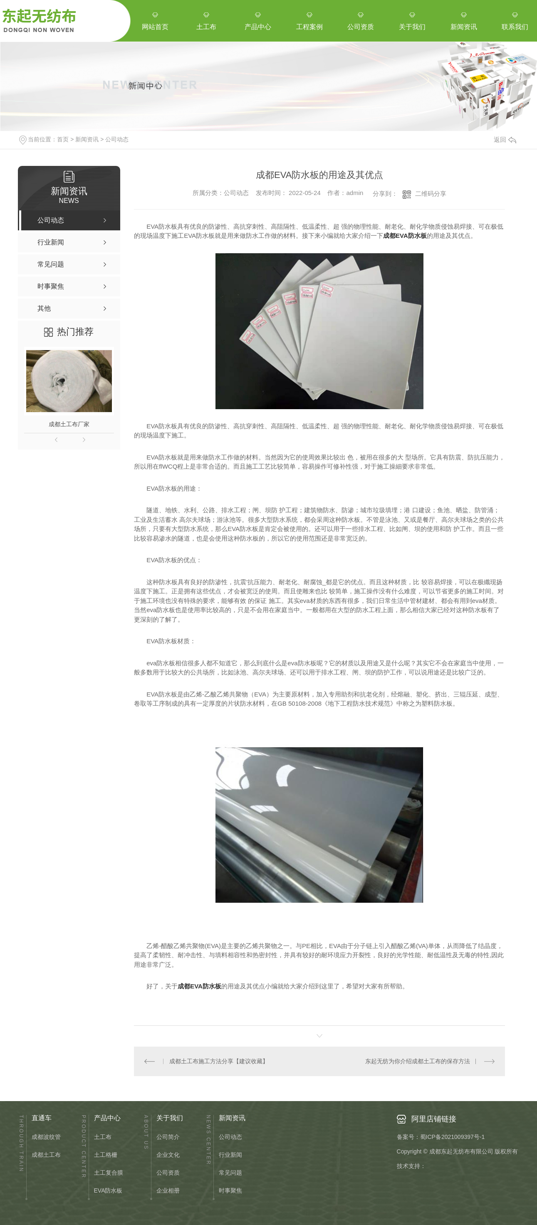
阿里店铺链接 (433, 1119)
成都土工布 (46, 1155)
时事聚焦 (230, 1191)
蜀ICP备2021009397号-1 (452, 1137)
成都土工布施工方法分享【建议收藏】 (218, 1061)
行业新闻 (230, 1155)
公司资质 (168, 1173)
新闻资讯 (87, 139)
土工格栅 (105, 1155)
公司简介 (168, 1137)
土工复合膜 (108, 1173)
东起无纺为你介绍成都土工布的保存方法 (417, 1061)
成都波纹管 (46, 1137)
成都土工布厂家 (69, 424)
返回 (505, 139)
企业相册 (168, 1191)
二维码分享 (430, 193)
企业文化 (168, 1155)
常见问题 (230, 1173)
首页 (63, 139)
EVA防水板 (108, 1191)
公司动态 (117, 139)
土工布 (102, 1137)
